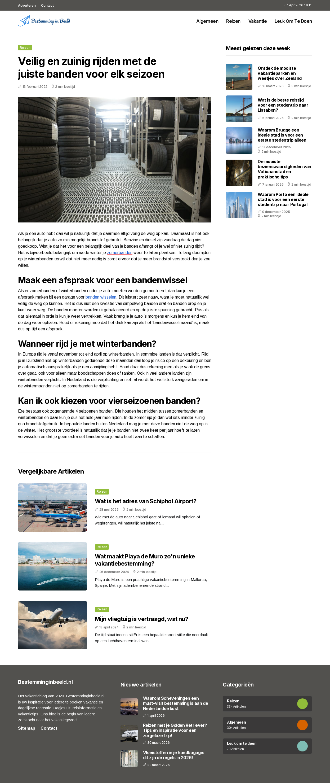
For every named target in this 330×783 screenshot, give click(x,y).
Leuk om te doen (293, 21)
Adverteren (27, 5)
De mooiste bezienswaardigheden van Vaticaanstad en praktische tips (284, 169)
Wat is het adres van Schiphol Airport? (145, 501)
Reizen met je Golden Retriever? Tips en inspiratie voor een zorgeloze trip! (175, 730)
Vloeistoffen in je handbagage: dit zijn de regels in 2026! (173, 755)
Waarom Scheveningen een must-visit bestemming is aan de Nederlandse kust (175, 703)
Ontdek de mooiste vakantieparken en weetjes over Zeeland (280, 73)
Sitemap (26, 728)
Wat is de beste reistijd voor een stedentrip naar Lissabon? (283, 105)
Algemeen (207, 21)
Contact (47, 5)
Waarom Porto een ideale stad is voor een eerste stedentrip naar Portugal (283, 199)
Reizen (233, 21)
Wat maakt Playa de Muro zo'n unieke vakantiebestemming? (145, 560)
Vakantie (257, 21)
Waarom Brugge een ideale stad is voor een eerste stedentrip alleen (282, 135)
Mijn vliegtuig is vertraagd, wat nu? (141, 618)
